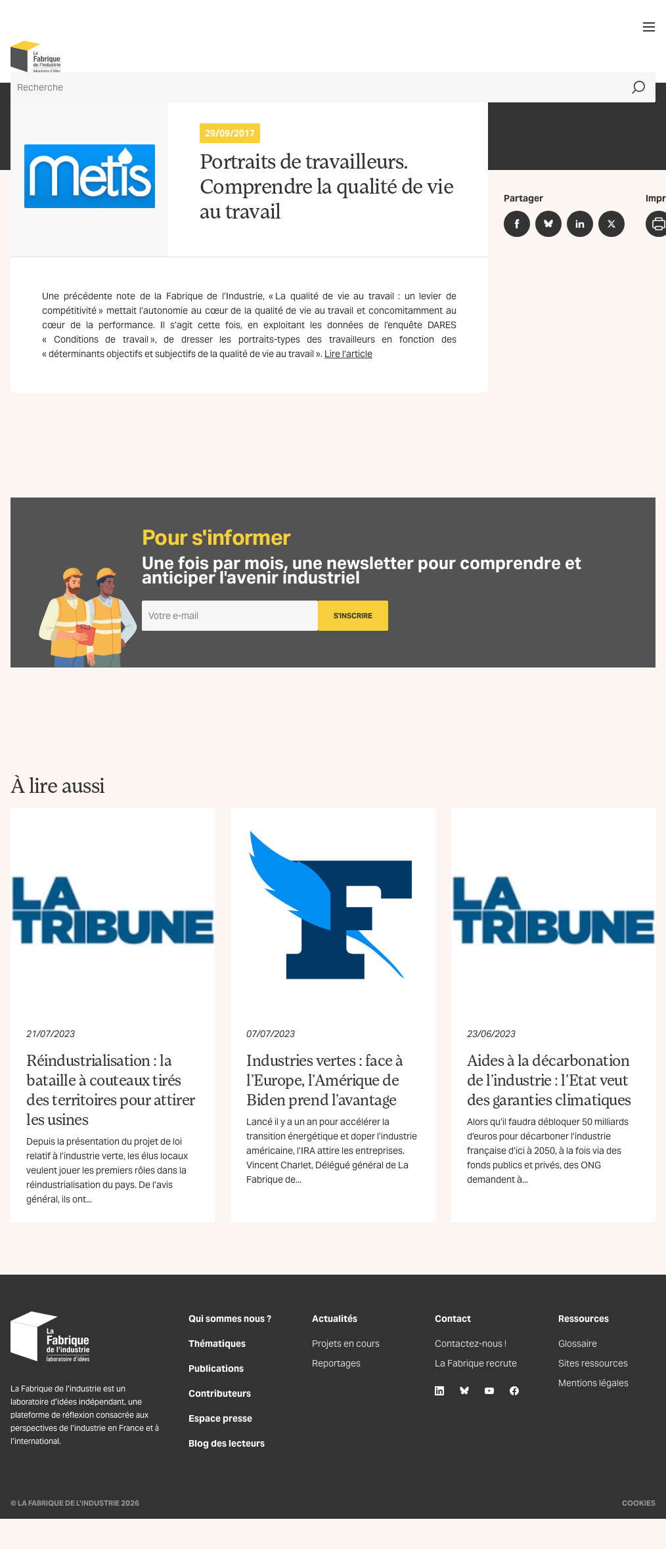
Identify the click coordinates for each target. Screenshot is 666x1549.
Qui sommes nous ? (230, 1319)
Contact (453, 1319)
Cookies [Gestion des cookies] (638, 1503)
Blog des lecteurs (227, 1443)
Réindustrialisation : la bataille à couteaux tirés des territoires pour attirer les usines (110, 1089)
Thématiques (217, 1343)
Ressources (583, 1319)
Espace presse (220, 1418)
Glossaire (577, 1343)
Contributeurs (220, 1393)
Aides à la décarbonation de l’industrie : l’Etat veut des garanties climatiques (549, 1079)
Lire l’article (348, 354)
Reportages (336, 1363)
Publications (216, 1368)
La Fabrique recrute (476, 1363)
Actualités (334, 1319)
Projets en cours (346, 1343)
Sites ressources (593, 1363)
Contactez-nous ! (470, 1343)
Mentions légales (593, 1383)
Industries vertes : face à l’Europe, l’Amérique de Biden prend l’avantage (324, 1079)
